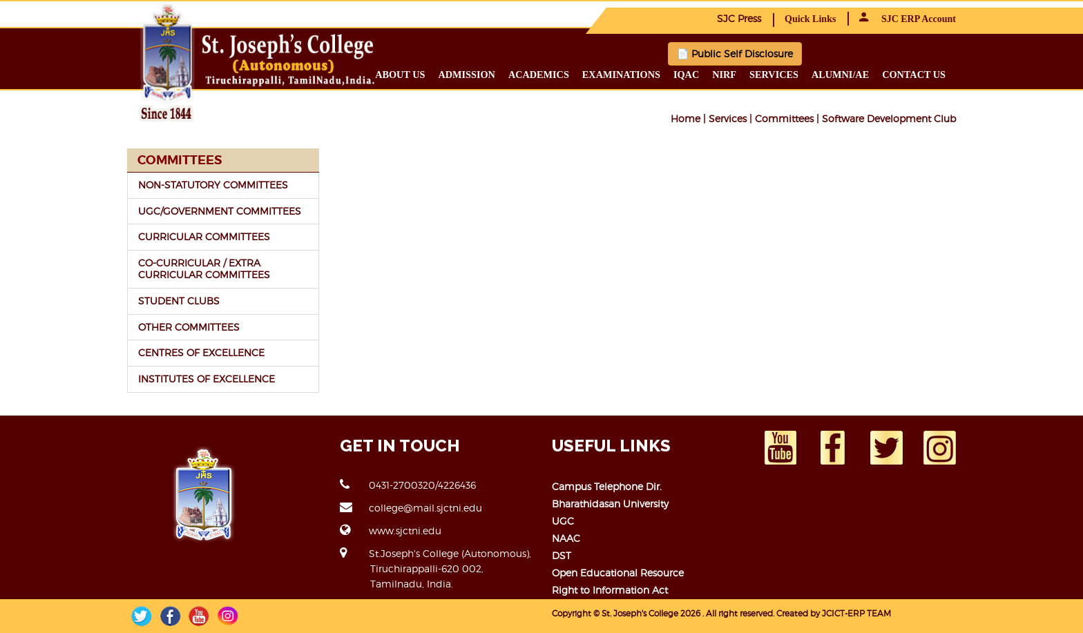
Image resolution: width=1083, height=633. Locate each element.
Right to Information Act (610, 590)
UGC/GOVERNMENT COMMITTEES (219, 211)
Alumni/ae (840, 74)
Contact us (914, 74)
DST (561, 555)
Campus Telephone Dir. (607, 486)
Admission (466, 74)
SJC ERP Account (907, 19)
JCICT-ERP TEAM (856, 613)
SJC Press (739, 18)
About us (400, 74)
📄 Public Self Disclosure (735, 53)
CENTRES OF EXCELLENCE (201, 352)
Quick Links (810, 19)
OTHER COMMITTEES (189, 327)
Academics (538, 74)
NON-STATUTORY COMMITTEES (213, 185)
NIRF (724, 74)
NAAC (566, 538)
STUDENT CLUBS (179, 300)
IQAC (686, 74)
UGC (563, 521)
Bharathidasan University (610, 503)
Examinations (621, 74)
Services (773, 74)
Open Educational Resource (618, 572)
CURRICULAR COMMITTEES (204, 236)
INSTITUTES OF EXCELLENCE (206, 378)
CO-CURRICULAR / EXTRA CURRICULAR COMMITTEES (204, 268)
